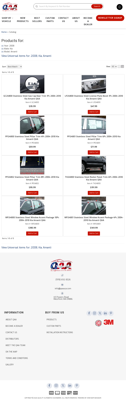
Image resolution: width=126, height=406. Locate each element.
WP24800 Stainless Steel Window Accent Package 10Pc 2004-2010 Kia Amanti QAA (32, 219)
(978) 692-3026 (63, 279)
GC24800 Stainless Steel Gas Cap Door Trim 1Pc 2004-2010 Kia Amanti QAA (32, 97)
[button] (69, 6)
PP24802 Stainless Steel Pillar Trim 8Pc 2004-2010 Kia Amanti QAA (32, 178)
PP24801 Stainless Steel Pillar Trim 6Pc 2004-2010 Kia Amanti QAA (94, 138)
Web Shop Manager (94, 398)
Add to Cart (32, 112)
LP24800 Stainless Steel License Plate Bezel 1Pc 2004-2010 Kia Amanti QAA (94, 97)
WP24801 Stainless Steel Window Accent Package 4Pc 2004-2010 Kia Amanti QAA (93, 219)
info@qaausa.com (63, 289)
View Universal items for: (26, 56)
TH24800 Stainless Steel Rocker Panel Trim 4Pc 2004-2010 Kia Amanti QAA (94, 178)
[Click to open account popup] (120, 7)
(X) (2, 46)
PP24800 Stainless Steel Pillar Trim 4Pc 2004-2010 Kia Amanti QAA (32, 138)
